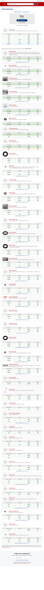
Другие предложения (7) (22, 74)
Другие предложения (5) (22, 62)
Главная (3, 7)
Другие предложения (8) (22, 202)
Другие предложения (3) (22, 280)
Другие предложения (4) (22, 241)
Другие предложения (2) (22, 114)
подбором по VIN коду (29, 546)
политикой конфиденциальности (24, 563)
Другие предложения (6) (22, 87)
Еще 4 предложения (22, 25)
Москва (4, 1)
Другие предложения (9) (22, 255)
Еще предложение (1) (22, 293)
